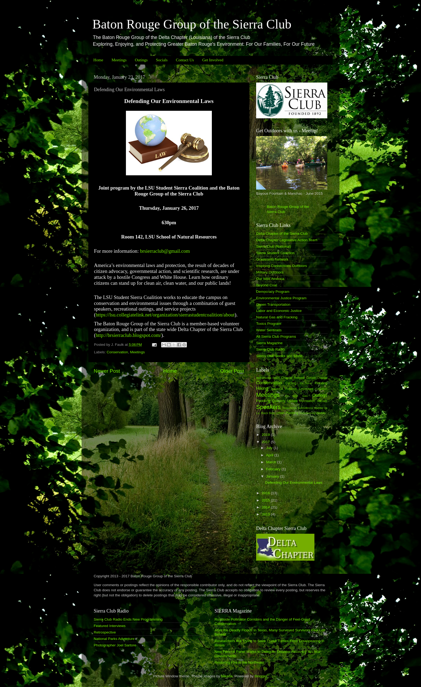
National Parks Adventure (114, 639)
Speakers (268, 407)
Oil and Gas (296, 395)
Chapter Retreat (293, 378)
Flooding (321, 383)
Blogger (261, 676)
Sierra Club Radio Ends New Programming (128, 619)
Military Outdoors (270, 272)
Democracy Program (272, 292)
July (270, 448)
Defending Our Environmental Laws (293, 482)
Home (98, 60)
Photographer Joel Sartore (115, 645)
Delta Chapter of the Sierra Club (282, 234)
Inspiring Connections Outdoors (281, 266)
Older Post (232, 371)
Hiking (262, 388)
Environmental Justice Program (281, 298)
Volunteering (307, 413)
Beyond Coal (266, 285)
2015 (266, 500)
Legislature (306, 388)
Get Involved (212, 60)
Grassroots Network (272, 259)
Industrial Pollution (284, 388)
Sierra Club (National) (273, 246)
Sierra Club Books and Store (279, 356)
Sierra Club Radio (270, 349)
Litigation (321, 388)
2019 (266, 435)
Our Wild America (270, 279)
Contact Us (185, 60)
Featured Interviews (110, 626)
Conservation (117, 352)
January (273, 476)
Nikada (227, 676)
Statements (289, 408)
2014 (266, 507)
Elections (305, 383)
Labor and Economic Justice (279, 311)
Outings (141, 60)
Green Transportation (273, 304)
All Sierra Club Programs (276, 336)
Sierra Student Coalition (275, 253)
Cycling (290, 383)
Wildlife (320, 413)
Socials (162, 60)
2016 (266, 493)
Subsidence (305, 408)
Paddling (263, 401)
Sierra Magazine (269, 343)
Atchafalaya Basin (268, 377)
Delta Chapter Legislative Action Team (286, 240)
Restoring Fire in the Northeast (239, 662)
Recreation (307, 401)
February (274, 469)
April (270, 455)
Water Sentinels (269, 330)
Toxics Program (268, 324)
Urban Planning (287, 413)
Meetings (118, 60)
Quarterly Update (284, 401)
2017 (266, 442)
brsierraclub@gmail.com (165, 251)
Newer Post (107, 371)
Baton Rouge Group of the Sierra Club (191, 24)
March (271, 462)
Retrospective (105, 632)
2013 (266, 514)
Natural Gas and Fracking (276, 317)
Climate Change (316, 377)
